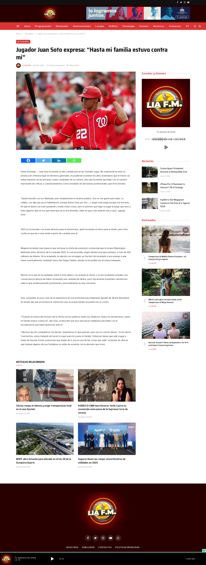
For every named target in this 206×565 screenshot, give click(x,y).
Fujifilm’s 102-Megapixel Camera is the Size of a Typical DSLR (175, 203)
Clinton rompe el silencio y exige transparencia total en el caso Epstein (43, 407)
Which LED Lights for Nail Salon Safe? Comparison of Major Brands (165, 301)
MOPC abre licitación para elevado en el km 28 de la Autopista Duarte (43, 461)
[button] (166, 147)
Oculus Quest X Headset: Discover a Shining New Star (173, 170)
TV (187, 26)
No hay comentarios (56, 66)
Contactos (175, 26)
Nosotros (158, 26)
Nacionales (62, 26)
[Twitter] (43, 160)
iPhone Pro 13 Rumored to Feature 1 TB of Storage (172, 186)
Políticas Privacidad (127, 547)
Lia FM (28, 66)
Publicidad (88, 547)
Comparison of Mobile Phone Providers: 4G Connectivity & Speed (167, 258)
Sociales (144, 26)
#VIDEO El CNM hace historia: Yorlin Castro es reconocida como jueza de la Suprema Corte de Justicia (103, 409)
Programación (43, 26)
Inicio (27, 26)
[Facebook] (28, 160)
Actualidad (24, 42)
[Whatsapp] (74, 160)
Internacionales (82, 26)
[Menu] (18, 26)
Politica (113, 26)
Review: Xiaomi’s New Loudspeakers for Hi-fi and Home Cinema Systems (168, 344)
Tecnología (128, 26)
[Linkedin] (58, 160)
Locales (99, 26)
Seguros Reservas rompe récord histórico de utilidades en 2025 (102, 461)
